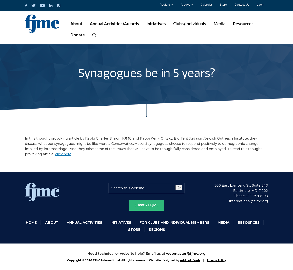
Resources (243, 23)
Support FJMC (146, 205)
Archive (187, 4)
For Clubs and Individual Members (174, 223)
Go (179, 187)
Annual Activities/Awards (114, 23)
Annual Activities (84, 223)
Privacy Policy (216, 260)
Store (223, 4)
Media (220, 23)
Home (31, 223)
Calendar (206, 4)
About (76, 23)
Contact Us (242, 4)
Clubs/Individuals (189, 23)
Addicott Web (190, 260)
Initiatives (156, 23)
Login (260, 4)
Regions (166, 4)
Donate (77, 35)
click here (63, 154)
